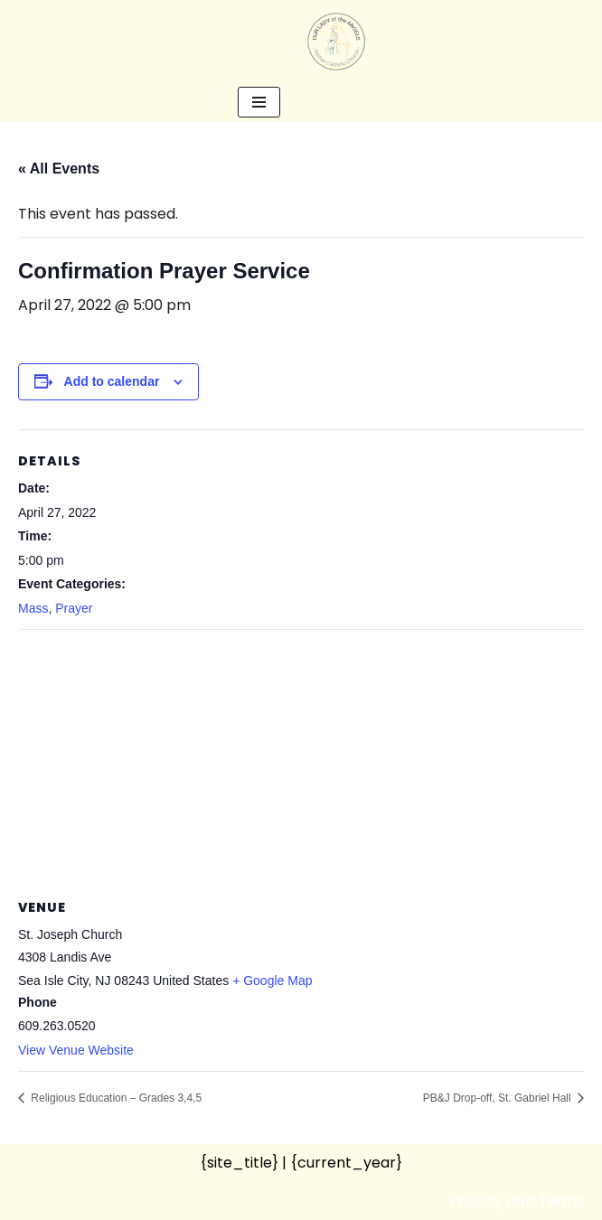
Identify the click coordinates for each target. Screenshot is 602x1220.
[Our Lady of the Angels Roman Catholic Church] (336, 41)
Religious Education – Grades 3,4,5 (115, 1098)
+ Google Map (272, 980)
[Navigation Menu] (259, 102)
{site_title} (239, 1162)
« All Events (58, 168)
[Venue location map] (301, 760)
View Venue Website (76, 1050)
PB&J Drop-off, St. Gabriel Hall (498, 1098)
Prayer (73, 608)
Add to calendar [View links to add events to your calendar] (112, 381)
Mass (33, 608)
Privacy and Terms (517, 1201)
